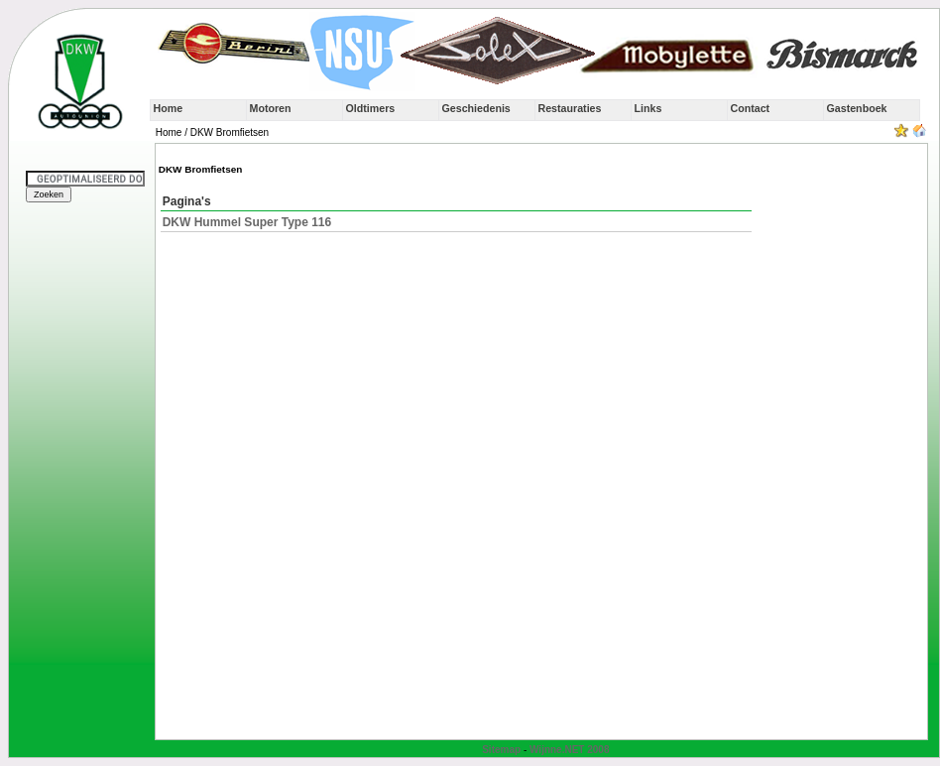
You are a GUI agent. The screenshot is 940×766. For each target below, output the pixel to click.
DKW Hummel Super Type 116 (247, 222)
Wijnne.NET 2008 (569, 749)
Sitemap (501, 749)
